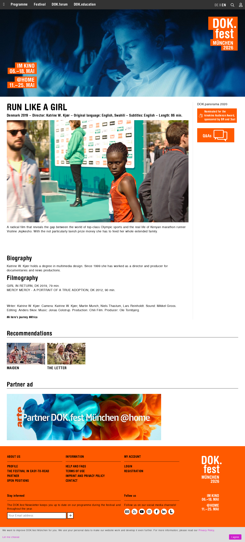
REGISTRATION (133, 471)
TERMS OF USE (75, 471)
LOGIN (128, 466)
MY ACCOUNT (132, 456)
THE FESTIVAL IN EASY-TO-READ (28, 471)
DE (217, 5)
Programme (19, 4)
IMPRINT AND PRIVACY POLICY (85, 476)
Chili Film (96, 310)
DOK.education (85, 4)
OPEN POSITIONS (18, 480)
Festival (40, 4)
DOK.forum (60, 4)
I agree (235, 537)
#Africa (33, 317)
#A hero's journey (17, 317)
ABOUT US (13, 456)
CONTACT (72, 480)
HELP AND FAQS (76, 466)
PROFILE (12, 466)
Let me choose (10, 537)
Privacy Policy (206, 530)
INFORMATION (75, 456)
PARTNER (13, 476)
